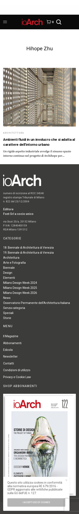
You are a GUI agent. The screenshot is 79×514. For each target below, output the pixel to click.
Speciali (8, 312)
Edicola (8, 349)
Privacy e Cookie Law (17, 377)
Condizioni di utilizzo (16, 370)
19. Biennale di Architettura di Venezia (28, 252)
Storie (7, 317)
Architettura (13, 133)
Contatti (8, 363)
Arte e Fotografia (14, 262)
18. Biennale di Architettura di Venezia (28, 247)
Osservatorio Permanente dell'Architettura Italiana (36, 302)
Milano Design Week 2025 (20, 287)
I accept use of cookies (36, 502)
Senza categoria (14, 307)
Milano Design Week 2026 (20, 292)
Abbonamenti (12, 343)
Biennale (9, 267)
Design (7, 272)
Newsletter (10, 356)
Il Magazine (10, 336)
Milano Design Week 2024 (20, 282)
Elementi (9, 277)
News (7, 297)
